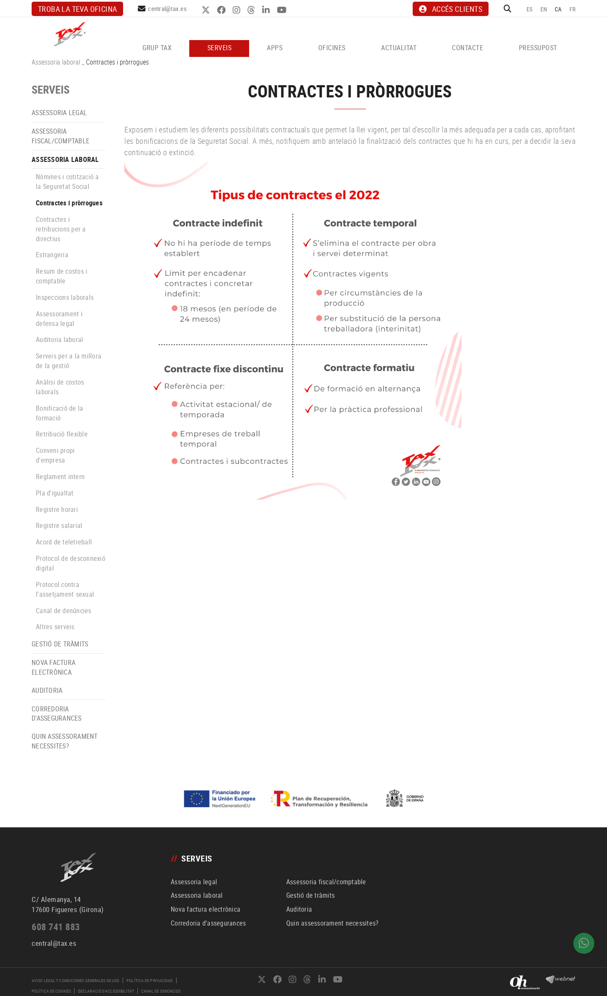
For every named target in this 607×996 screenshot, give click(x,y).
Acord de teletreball (64, 541)
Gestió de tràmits (60, 644)
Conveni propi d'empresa (55, 455)
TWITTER (206, 10)
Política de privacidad (149, 980)
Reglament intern (60, 476)
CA (558, 9)
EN (544, 9)
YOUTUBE (283, 10)
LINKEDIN (267, 10)
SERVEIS (51, 89)
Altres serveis (55, 626)
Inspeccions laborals (65, 297)
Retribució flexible (62, 434)
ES (529, 9)
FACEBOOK (222, 10)
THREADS (252, 10)
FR (572, 9)
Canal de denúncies (63, 610)
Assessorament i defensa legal (59, 318)
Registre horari (57, 509)
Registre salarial (59, 525)
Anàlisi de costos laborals (60, 386)
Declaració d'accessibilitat (106, 991)
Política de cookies (51, 991)
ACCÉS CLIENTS (450, 9)
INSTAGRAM (237, 10)
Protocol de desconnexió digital (70, 563)
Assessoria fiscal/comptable (60, 136)
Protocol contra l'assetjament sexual (65, 589)
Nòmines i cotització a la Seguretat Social (67, 181)
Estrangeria (52, 254)
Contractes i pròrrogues (69, 202)
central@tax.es (167, 8)
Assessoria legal (59, 112)
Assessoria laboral (56, 62)
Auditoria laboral (59, 339)
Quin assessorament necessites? (65, 741)
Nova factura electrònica (53, 667)
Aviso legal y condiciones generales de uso (75, 980)
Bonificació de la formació (59, 413)
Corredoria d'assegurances (57, 713)
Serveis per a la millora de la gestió (68, 360)
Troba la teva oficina (77, 9)
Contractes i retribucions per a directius (61, 229)
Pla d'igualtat (55, 493)
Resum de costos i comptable (61, 275)
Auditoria (47, 690)
